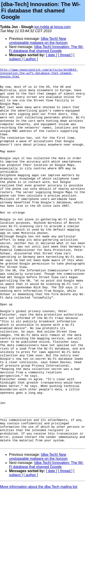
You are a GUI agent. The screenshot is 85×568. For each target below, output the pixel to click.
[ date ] (51, 55)
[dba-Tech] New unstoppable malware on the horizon (38, 41)
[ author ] (31, 59)
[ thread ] (65, 55)
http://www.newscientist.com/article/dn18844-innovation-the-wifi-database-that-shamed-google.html (39, 74)
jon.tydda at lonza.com (52, 27)
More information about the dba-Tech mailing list (38, 562)
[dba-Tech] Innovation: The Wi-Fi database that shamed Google (46, 49)
